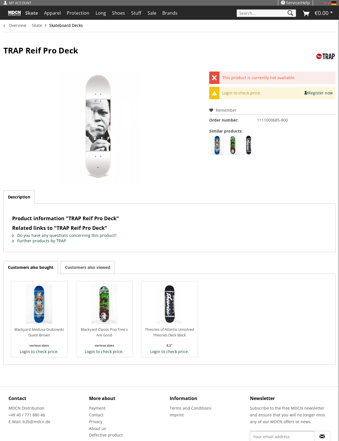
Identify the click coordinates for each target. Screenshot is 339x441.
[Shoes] (118, 13)
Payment (97, 408)
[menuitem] (18, 3)
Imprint (177, 415)
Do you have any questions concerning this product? (64, 235)
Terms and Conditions (190, 408)
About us (97, 428)
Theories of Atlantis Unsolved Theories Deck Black (169, 332)
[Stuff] (136, 13)
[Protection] (78, 13)
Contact (96, 415)
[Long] (100, 13)
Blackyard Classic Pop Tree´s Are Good (104, 332)
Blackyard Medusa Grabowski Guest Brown (39, 332)
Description (19, 197)
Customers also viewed (87, 267)
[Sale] (151, 13)
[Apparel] (52, 13)
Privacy (95, 421)
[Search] (290, 13)
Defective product (106, 435)
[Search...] (266, 13)
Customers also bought (30, 267)
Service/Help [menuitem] (295, 2)
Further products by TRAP (39, 240)
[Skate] (31, 13)
